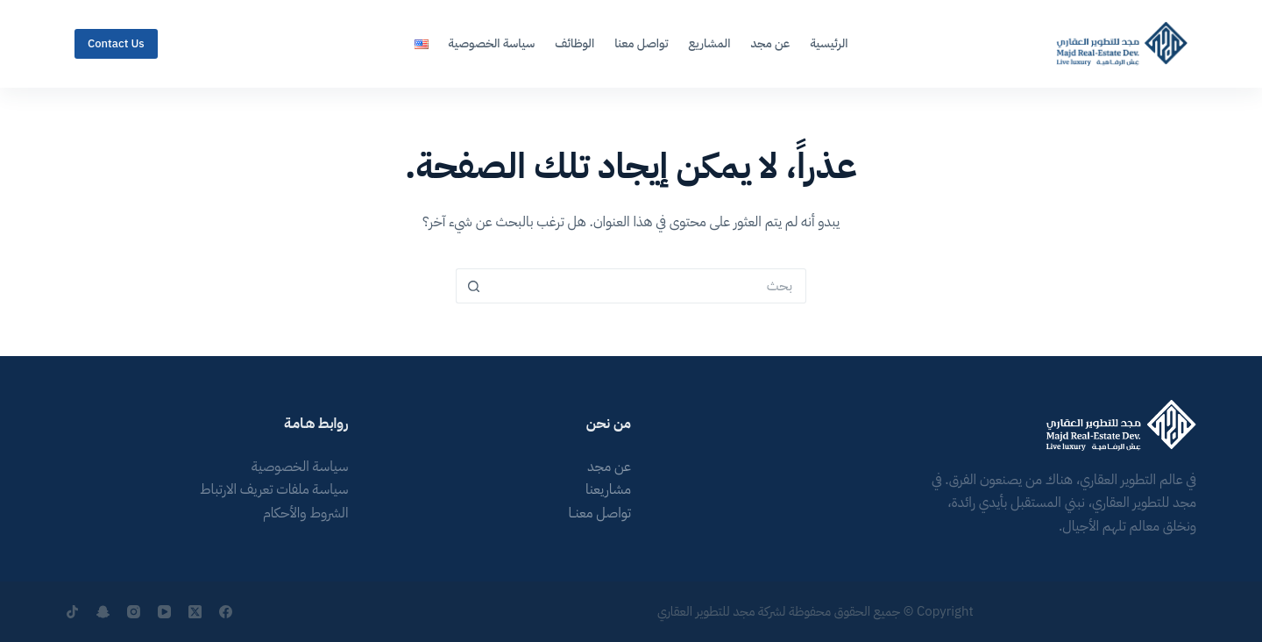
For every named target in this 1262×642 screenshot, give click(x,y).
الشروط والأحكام (306, 513)
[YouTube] (164, 611)
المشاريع (709, 43)
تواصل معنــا (599, 513)
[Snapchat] (103, 611)
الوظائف (574, 43)
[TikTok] (72, 611)
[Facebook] (225, 611)
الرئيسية (828, 43)
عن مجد (770, 43)
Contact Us (116, 43)
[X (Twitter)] (195, 611)
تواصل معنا (641, 43)
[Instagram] (133, 611)
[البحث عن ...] (648, 285)
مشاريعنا (608, 489)
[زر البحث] (473, 285)
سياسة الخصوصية (492, 43)
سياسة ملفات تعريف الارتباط (274, 489)
